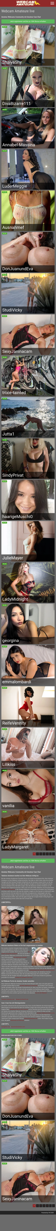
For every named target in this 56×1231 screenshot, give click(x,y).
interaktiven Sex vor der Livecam (19, 1009)
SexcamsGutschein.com (18, 1026)
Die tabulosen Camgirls (20, 957)
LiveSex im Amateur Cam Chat (23, 977)
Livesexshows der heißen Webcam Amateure (42, 970)
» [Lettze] (53, 854)
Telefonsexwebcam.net (30, 1018)
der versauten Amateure (8, 889)
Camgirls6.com (5, 1026)
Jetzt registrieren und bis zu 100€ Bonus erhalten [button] (28, 21)
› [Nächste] (50, 854)
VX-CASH (51, 1212)
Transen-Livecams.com (8, 999)
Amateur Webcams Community (28, 985)
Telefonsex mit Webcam (17, 1020)
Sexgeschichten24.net (22, 999)
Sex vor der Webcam (41, 993)
